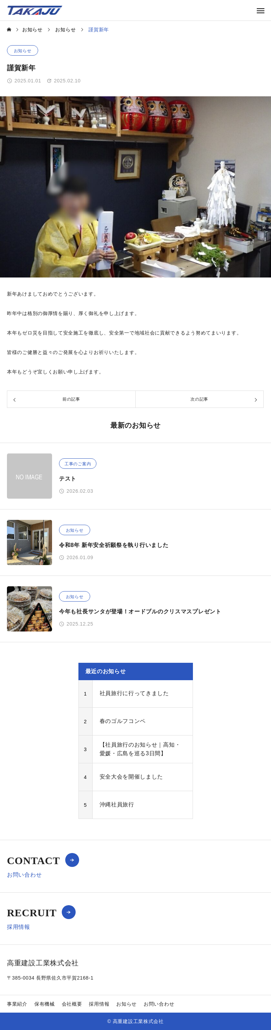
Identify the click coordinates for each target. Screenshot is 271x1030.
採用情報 (99, 1004)
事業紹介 (17, 1004)
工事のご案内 (78, 463)
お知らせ (23, 50)
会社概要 (72, 1004)
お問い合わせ (159, 1004)
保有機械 (44, 1004)
